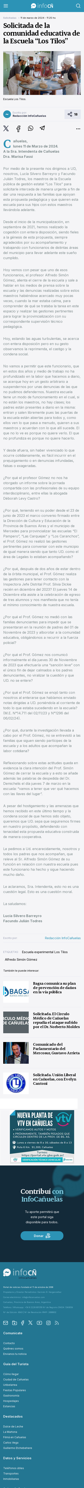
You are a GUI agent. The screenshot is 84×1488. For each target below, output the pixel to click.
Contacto (9, 1343)
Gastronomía (11, 1395)
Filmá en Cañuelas (14, 1437)
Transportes (11, 1473)
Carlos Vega (10, 1442)
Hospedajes (11, 1401)
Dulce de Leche (13, 1426)
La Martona (10, 1431)
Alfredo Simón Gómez (21, 959)
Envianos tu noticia (15, 1354)
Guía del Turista (15, 1364)
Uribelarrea (10, 1384)
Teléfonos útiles (13, 1468)
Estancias (9, 1406)
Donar (42, 1235)
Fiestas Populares (14, 1390)
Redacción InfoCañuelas (63, 938)
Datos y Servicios (17, 1458)
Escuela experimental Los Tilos (45, 952)
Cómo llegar (11, 1374)
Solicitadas (10, 17)
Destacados (13, 1416)
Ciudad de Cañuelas (16, 1379)
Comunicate (12, 1333)
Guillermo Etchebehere (17, 1448)
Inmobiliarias (11, 1478)
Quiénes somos (13, 1348)
